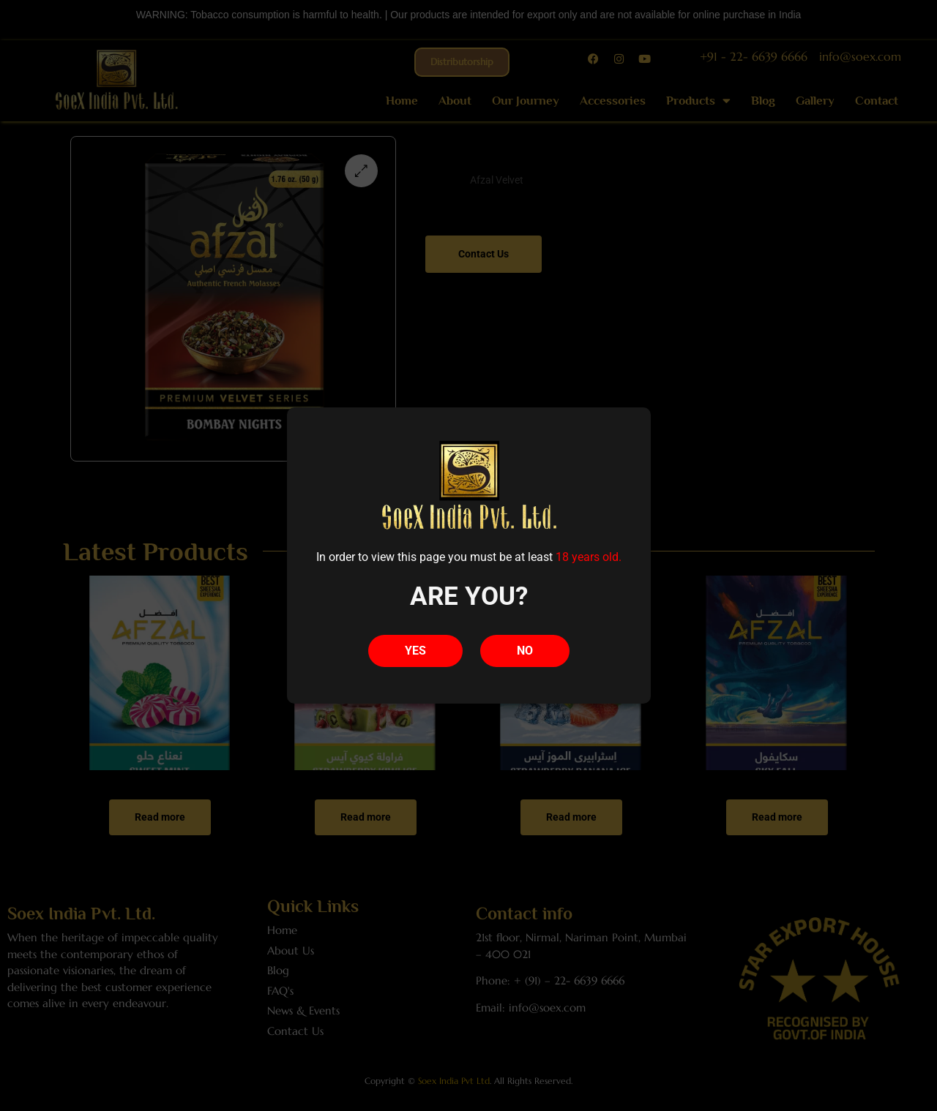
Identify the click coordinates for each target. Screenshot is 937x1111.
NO (525, 651)
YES (415, 651)
